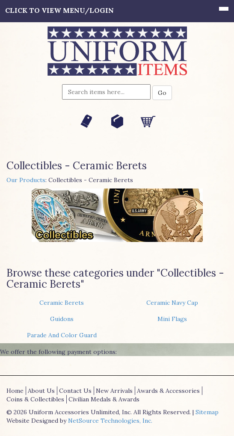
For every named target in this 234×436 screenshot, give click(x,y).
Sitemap (207, 412)
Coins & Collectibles (35, 399)
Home (15, 391)
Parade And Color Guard (62, 335)
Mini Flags (172, 319)
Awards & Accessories (168, 391)
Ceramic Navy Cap (172, 302)
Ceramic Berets (61, 302)
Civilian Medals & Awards (103, 399)
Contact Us (75, 391)
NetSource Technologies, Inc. (110, 420)
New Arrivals (114, 391)
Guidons (62, 319)
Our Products (25, 180)
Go (162, 93)
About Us (41, 391)
